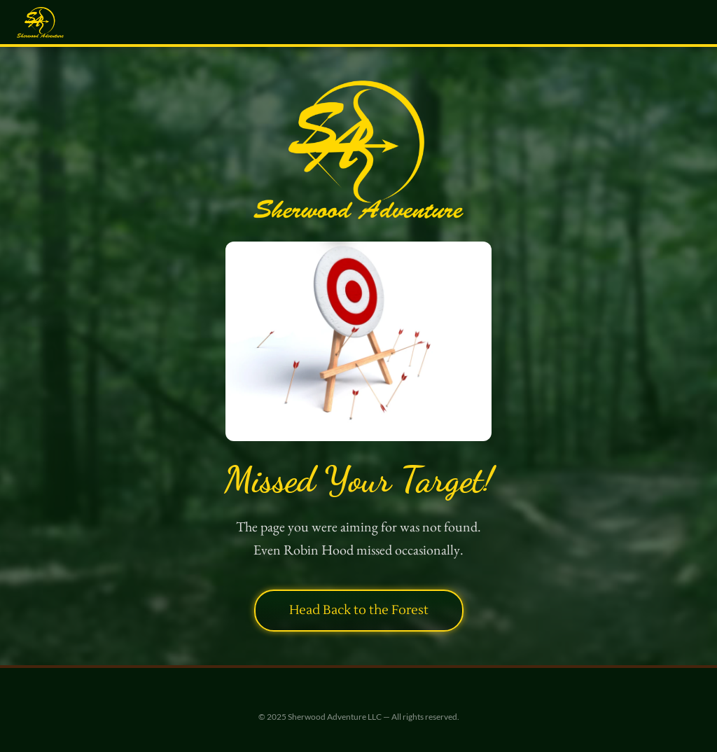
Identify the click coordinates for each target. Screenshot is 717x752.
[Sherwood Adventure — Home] (40, 22)
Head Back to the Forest (359, 609)
